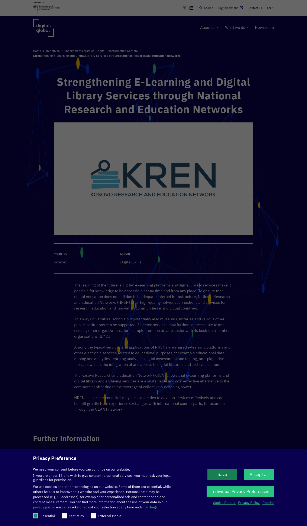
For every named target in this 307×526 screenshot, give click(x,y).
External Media (106, 517)
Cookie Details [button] (224, 505)
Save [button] (222, 476)
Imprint (268, 505)
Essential (44, 517)
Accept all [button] (259, 476)
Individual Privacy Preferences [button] (240, 493)
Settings (151, 509)
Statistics (73, 517)
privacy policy (43, 509)
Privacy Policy (249, 505)
